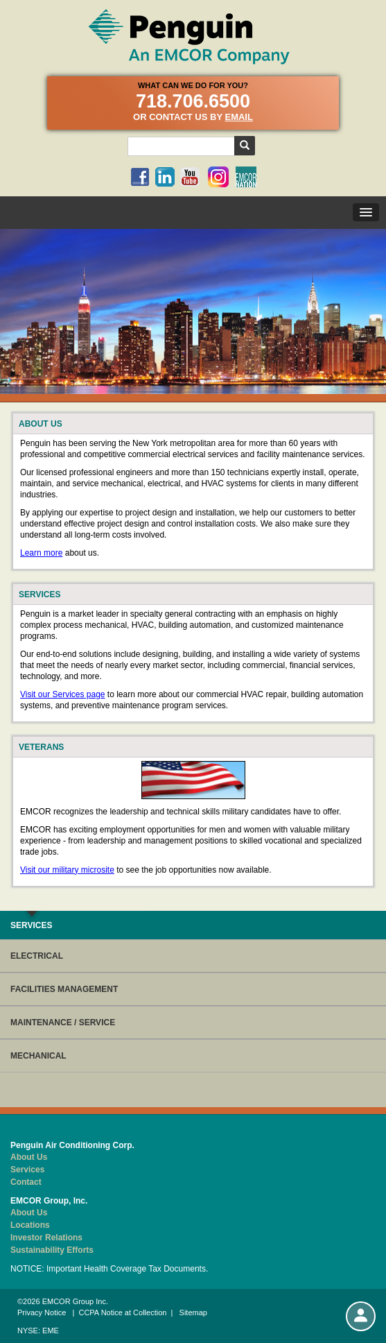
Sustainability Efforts (52, 1250)
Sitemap (193, 1312)
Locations (30, 1225)
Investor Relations (46, 1237)
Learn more (41, 553)
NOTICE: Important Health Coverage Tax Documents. (109, 1269)
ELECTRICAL (36, 956)
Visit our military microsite (67, 870)
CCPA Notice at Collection (122, 1312)
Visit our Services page (62, 694)
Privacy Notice (41, 1312)
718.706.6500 (193, 101)
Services (27, 1169)
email (238, 117)
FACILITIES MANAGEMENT (64, 989)
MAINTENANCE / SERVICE (62, 1022)
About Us (28, 1157)
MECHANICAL (38, 1056)
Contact (26, 1182)
